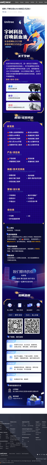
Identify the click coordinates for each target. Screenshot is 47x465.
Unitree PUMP (25, 446)
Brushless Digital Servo (15, 439)
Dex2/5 (1, 446)
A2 (0, 436)
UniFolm (43, 424)
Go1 (1, 429)
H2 (0, 443)
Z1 (10, 424)
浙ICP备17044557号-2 (36, 461)
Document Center (38, 426)
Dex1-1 (7, 446)
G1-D (29, 424)
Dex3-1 (7, 448)
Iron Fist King (30, 425)
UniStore (44, 425)
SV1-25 (11, 441)
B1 (0, 438)
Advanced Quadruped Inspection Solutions (28, 431)
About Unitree (12, 453)
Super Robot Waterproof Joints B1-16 (15, 445)
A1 (6, 429)
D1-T (11, 425)
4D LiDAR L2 (12, 431)
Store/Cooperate (25, 453)
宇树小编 (4, 12)
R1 (6, 445)
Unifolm (32, 2)
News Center (38, 439)
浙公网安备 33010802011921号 (7, 462)
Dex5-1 (1, 448)
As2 (0, 425)
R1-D (23, 424)
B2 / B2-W (24, 445)
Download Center (38, 430)
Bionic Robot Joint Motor (15, 438)
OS (36, 2)
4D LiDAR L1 (12, 432)
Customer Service (4, 455)
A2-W (7, 436)
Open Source (38, 424)
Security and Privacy (38, 433)
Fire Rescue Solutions (26, 434)
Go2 (1, 427)
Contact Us (18, 453)
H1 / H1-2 (8, 443)
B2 (0, 434)
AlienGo (7, 438)
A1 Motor (12, 443)
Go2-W (7, 427)
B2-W (7, 434)
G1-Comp (24, 425)
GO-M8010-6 (18, 443)
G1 (0, 445)
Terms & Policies (3, 459)
